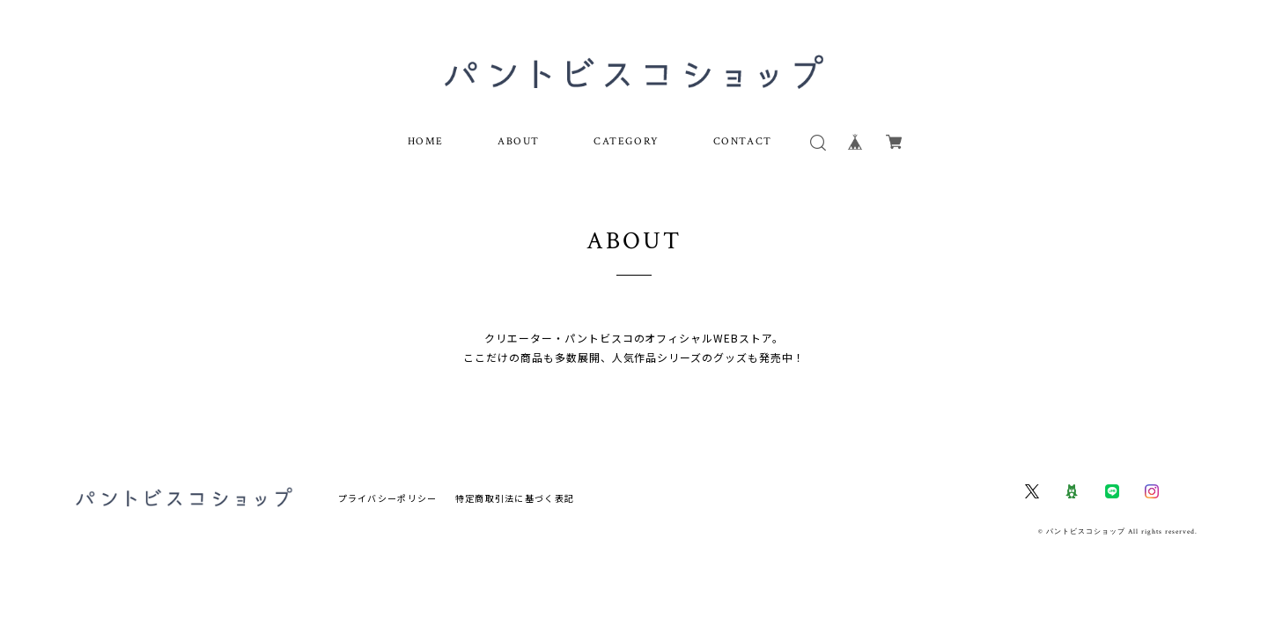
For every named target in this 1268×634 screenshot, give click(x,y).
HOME (426, 141)
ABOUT (519, 141)
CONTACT (742, 141)
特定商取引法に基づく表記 (514, 498)
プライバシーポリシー (388, 498)
